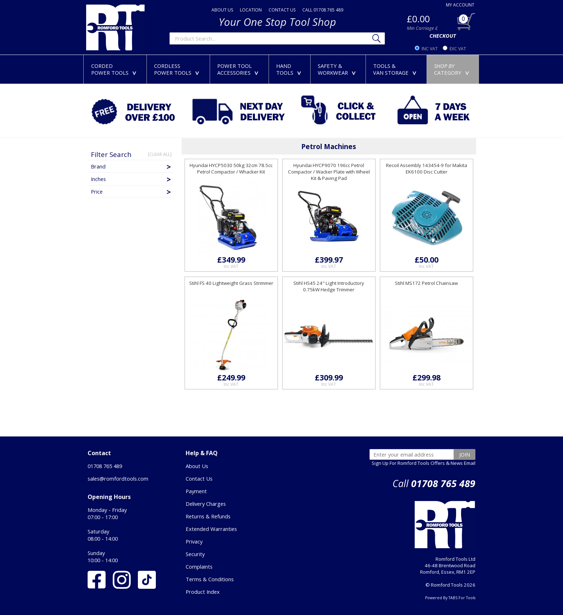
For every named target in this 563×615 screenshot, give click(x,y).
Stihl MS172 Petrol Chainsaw (426, 283)
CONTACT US (282, 10)
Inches (131, 179)
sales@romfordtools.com (118, 478)
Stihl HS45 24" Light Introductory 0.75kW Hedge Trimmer (328, 286)
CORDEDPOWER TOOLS (115, 69)
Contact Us (199, 478)
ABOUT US (222, 10)
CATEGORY (453, 69)
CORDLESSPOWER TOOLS (178, 69)
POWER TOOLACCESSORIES (239, 69)
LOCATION (251, 10)
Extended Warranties (211, 528)
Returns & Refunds (208, 516)
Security (195, 554)
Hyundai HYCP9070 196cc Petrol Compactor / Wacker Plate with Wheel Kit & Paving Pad (329, 171)
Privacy (194, 541)
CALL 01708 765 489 (322, 10)
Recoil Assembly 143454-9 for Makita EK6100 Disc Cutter (426, 168)
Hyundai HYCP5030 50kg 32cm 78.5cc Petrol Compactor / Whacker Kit (231, 168)
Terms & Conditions (210, 579)
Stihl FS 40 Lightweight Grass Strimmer (231, 283)
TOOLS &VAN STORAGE (396, 69)
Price (131, 191)
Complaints (199, 566)
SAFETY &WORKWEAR (338, 69)
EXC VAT (458, 49)
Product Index (203, 591)
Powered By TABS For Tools (450, 597)
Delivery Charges (206, 503)
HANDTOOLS (290, 69)
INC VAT (430, 49)
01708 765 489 (105, 466)
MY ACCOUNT (460, 5)
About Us (197, 466)
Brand (131, 166)
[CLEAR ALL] (160, 154)
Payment (196, 491)
